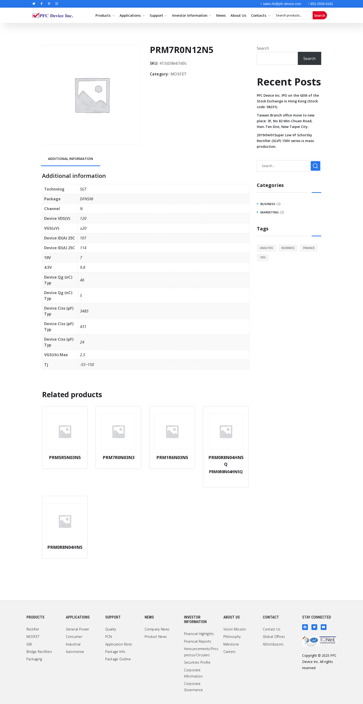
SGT (83, 189)
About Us (238, 15)
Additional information (70, 158)
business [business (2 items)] (288, 248)
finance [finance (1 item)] (309, 248)
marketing (269, 212)
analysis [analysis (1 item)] (266, 248)
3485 (84, 311)
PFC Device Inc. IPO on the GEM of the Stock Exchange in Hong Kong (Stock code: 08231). (288, 101)
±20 (83, 228)
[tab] (70, 159)
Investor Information (189, 15)
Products (103, 15)
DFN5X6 (86, 198)
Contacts (258, 15)
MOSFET (178, 74)
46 (82, 280)
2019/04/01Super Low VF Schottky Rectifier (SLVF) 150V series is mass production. (285, 141)
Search (319, 15)
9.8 (82, 267)
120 (83, 218)
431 (83, 326)
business (267, 204)
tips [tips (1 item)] (263, 257)
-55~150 (87, 364)
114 (83, 247)
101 (83, 238)
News (221, 15)
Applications (130, 15)
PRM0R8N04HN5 (64, 547)
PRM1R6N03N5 (172, 457)
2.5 (82, 354)
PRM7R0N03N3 (118, 457)
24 (82, 342)
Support (156, 15)
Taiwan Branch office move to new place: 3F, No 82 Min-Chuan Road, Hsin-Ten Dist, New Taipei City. (285, 121)
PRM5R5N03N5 (65, 457)
